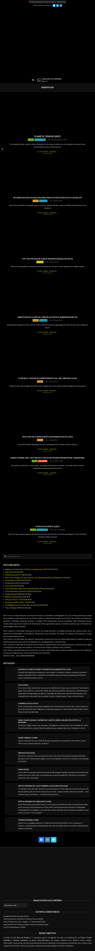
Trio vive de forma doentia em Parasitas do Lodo (47, 437)
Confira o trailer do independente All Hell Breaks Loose (47, 378)
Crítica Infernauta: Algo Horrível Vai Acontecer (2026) (24, 589)
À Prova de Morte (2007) (47, 526)
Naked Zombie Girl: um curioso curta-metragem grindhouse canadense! (47, 458)
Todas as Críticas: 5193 (13, 600)
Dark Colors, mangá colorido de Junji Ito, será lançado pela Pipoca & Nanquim (33, 578)
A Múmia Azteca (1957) (13, 575)
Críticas (31, 140)
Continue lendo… (47, 152)
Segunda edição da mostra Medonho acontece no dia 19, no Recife (47, 197)
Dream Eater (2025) (12, 583)
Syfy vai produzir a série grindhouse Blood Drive (47, 259)
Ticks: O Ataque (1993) (13, 608)
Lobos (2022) (10, 586)
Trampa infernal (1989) (13, 594)
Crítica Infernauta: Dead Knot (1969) (18, 591)
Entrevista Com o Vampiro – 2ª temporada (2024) (27, 922)
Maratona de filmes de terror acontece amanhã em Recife (47, 317)
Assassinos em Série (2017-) (15, 602)
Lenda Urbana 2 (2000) (13, 580)
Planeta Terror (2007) (47, 136)
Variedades (43, 201)
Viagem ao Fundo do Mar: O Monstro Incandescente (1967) (26, 569)
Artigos (34, 461)
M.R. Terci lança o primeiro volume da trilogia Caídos (29, 924)
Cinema (35, 201)
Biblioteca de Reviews (13, 597)
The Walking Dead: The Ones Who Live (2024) (22, 605)
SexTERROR (42, 461)
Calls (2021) (9, 572)
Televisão (40, 262)
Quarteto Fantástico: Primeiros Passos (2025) (26, 919)
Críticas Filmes (40, 140)
